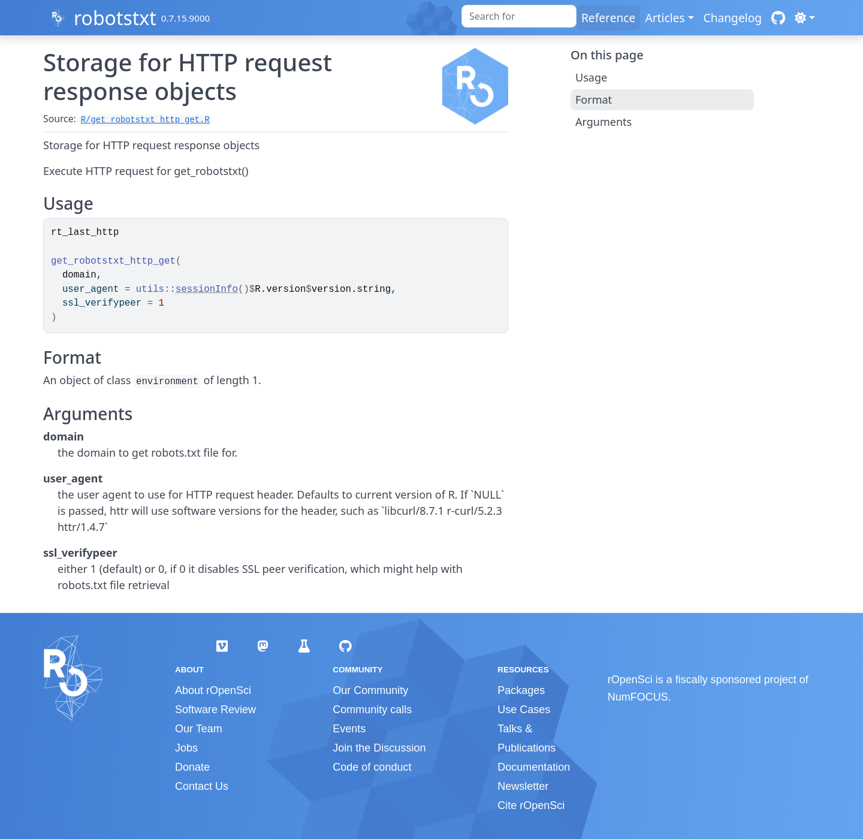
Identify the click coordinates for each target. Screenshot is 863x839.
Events (349, 729)
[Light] (805, 18)
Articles (664, 18)
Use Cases (523, 710)
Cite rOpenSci (531, 805)
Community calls (372, 710)
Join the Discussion (379, 748)
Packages (521, 690)
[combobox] (519, 16)
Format (593, 99)
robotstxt (115, 17)
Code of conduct (372, 767)
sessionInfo (207, 289)
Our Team (198, 729)
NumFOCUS (638, 697)
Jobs (186, 748)
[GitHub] (778, 18)
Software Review (215, 710)
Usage (591, 77)
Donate (192, 767)
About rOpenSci (213, 690)
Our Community (370, 690)
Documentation (533, 767)
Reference (608, 18)
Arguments (603, 121)
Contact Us (201, 786)
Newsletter (522, 786)
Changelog (733, 18)
